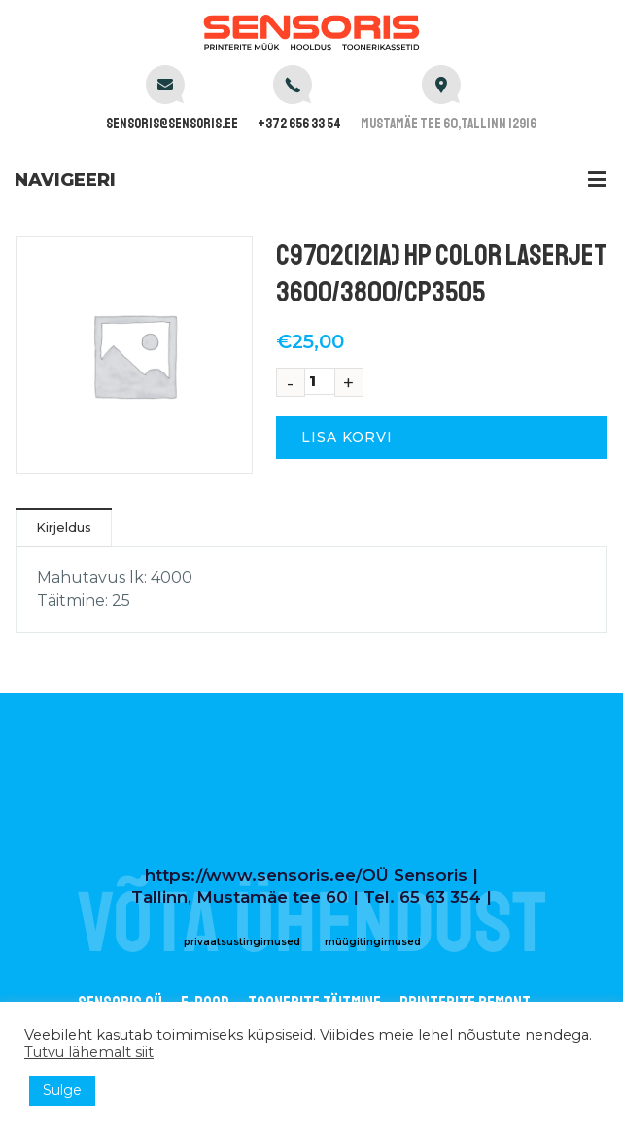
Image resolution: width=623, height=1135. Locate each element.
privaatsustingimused (242, 942)
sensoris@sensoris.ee (172, 124)
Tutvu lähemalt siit (89, 1052)
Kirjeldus (63, 527)
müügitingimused (373, 942)
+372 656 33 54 (299, 124)
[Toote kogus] (319, 381)
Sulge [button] (62, 1090)
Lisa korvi (347, 436)
